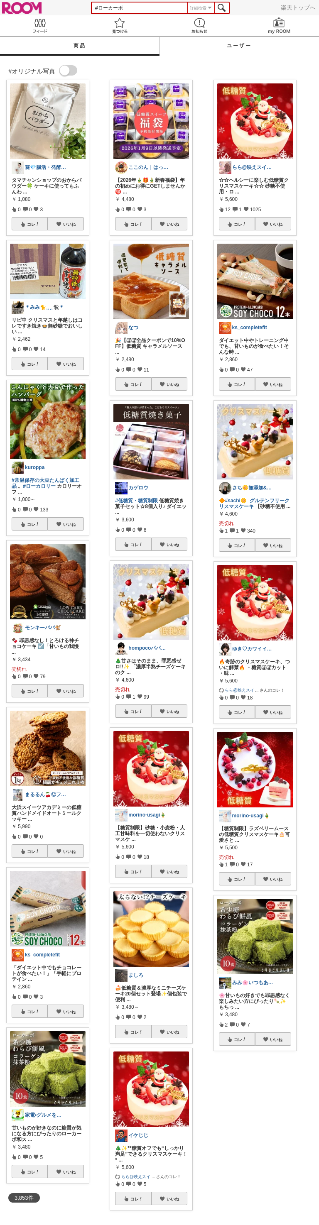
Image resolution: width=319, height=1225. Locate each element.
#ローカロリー (39, 486)
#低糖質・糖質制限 (136, 501)
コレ (33, 224)
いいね (69, 224)
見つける (120, 25)
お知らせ (199, 25)
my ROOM (279, 25)
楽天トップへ (298, 7)
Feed (40, 25)
